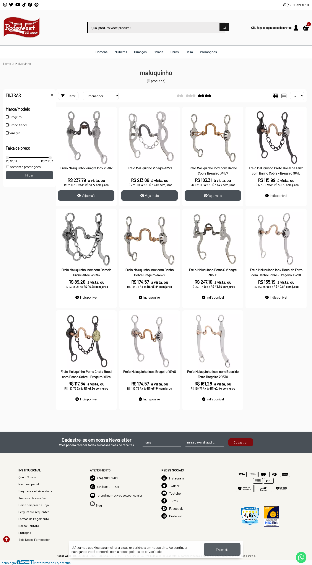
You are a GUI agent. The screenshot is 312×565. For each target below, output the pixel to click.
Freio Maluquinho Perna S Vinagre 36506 (213, 272)
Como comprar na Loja (33, 505)
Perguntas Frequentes (33, 512)
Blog (96, 504)
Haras (174, 52)
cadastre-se (283, 27)
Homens (101, 52)
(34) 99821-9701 (296, 5)
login (268, 27)
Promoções (208, 52)
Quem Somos (27, 477)
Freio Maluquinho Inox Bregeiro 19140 (149, 371)
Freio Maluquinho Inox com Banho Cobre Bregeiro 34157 (212, 170)
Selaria (158, 52)
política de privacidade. (145, 551)
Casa (189, 52)
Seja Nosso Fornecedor (34, 539)
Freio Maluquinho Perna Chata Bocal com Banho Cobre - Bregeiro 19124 (86, 374)
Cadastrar (241, 442)
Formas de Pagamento (33, 519)
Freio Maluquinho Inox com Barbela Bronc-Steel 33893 (86, 272)
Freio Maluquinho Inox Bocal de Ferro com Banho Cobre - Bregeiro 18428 (276, 272)
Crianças (140, 52)
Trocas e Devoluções (32, 498)
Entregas (24, 532)
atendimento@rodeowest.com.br (116, 495)
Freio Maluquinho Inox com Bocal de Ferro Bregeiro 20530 (213, 374)
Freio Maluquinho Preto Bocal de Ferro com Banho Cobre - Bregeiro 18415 (276, 170)
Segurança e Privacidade (35, 491)
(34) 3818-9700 (104, 478)
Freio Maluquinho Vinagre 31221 (150, 168)
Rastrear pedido (29, 484)
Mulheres (120, 52)
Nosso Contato (28, 526)
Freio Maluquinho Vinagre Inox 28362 (86, 168)
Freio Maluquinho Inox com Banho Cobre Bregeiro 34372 (149, 272)
